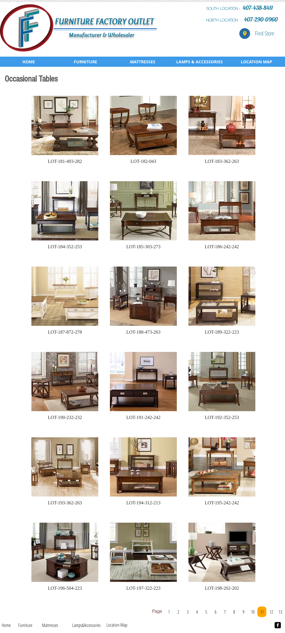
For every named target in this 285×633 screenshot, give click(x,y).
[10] (252, 612)
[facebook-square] (278, 625)
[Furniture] (25, 625)
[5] (206, 612)
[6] (215, 612)
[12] (271, 612)
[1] (168, 612)
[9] (243, 612)
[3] (187, 612)
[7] (224, 612)
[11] (261, 612)
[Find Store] (264, 33)
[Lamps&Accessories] (86, 625)
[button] (64, 132)
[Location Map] (117, 625)
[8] (233, 612)
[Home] (6, 625)
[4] (196, 612)
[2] (178, 612)
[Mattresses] (50, 625)
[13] (280, 612)
